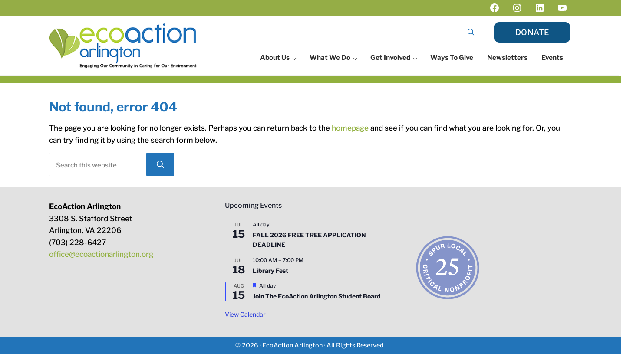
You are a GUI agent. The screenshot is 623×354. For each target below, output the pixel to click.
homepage (350, 127)
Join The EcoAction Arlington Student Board (317, 296)
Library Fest (270, 270)
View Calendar (245, 314)
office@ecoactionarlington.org (101, 254)
